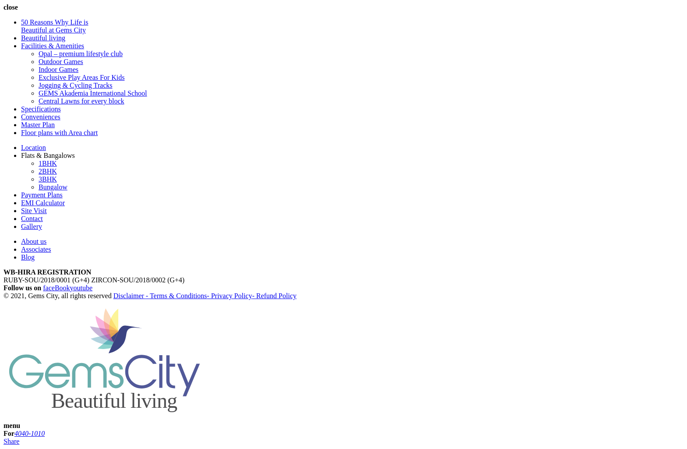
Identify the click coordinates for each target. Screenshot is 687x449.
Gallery (31, 226)
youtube (81, 288)
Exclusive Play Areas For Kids (81, 77)
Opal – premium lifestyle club (81, 53)
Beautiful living (43, 38)
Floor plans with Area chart (59, 132)
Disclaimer (129, 295)
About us (33, 241)
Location (33, 147)
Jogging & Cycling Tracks (75, 85)
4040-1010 (29, 433)
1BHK (48, 163)
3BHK (48, 179)
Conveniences (40, 117)
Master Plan (38, 124)
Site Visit (34, 210)
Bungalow (53, 187)
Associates (36, 249)
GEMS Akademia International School (93, 93)
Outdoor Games (61, 61)
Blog (28, 257)
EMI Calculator (43, 203)
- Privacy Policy (229, 295)
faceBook (56, 288)
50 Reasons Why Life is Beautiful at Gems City (54, 26)
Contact (32, 218)
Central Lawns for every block (81, 101)
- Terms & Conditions (176, 295)
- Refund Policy (274, 295)
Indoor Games (58, 69)
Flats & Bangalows (48, 155)
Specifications (41, 109)
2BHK (48, 171)
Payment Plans (42, 195)
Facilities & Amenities (52, 46)
